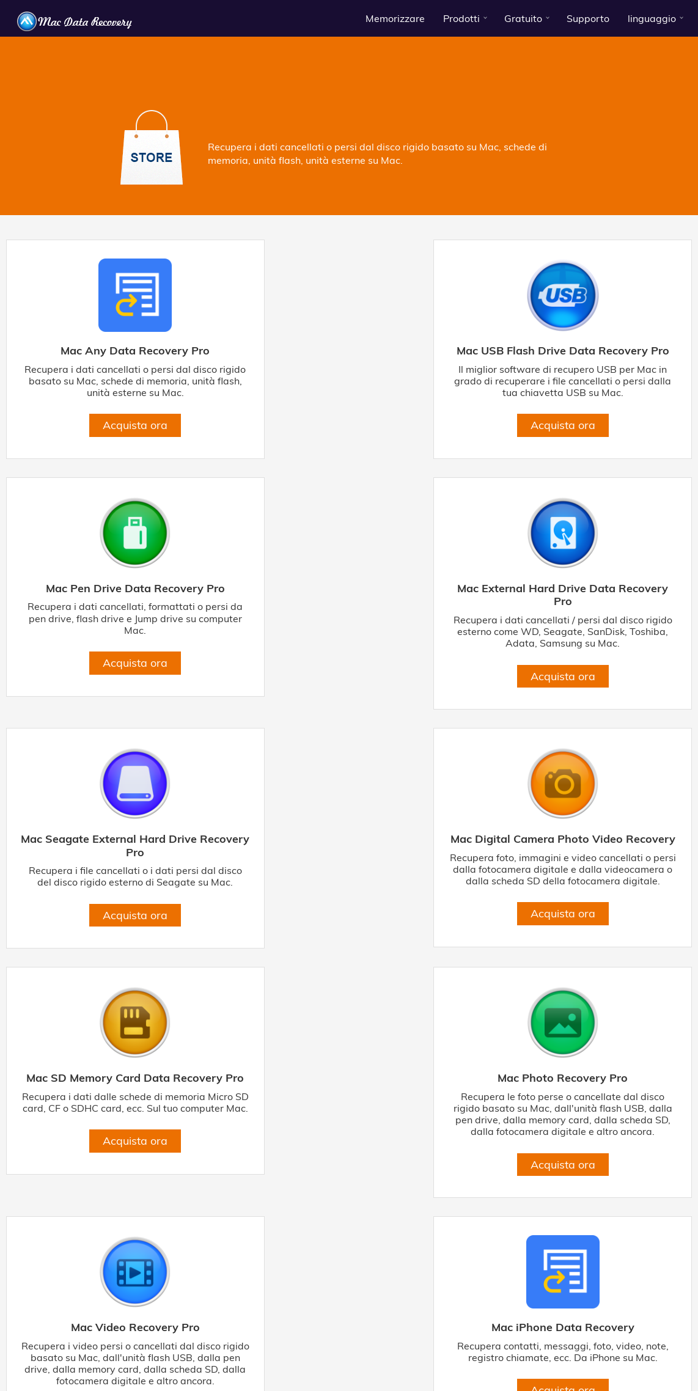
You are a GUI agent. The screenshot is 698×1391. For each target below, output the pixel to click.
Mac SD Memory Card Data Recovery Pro (116, 870)
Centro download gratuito (562, 1327)
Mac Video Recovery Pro (582, 864)
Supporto (588, 18)
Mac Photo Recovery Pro (349, 864)
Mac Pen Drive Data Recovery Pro (582, 351)
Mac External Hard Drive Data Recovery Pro (116, 608)
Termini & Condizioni (151, 1327)
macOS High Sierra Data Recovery (585, 1350)
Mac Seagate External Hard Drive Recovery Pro (349, 608)
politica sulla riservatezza (247, 1327)
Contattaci (483, 1327)
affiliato (668, 1327)
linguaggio (652, 18)
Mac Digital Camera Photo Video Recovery (582, 608)
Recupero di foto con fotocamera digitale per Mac (107, 1350)
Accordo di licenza (339, 1327)
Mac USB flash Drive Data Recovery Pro (264, 1340)
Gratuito (523, 18)
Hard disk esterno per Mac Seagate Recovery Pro (588, 1340)
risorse (633, 1327)
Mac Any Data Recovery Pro (116, 351)
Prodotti (461, 18)
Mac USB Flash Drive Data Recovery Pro (349, 357)
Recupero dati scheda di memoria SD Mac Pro (301, 1350)
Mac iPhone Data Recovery (116, 1125)
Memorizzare (395, 18)
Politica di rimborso (419, 1327)
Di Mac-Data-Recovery (60, 1327)
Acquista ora (116, 437)
